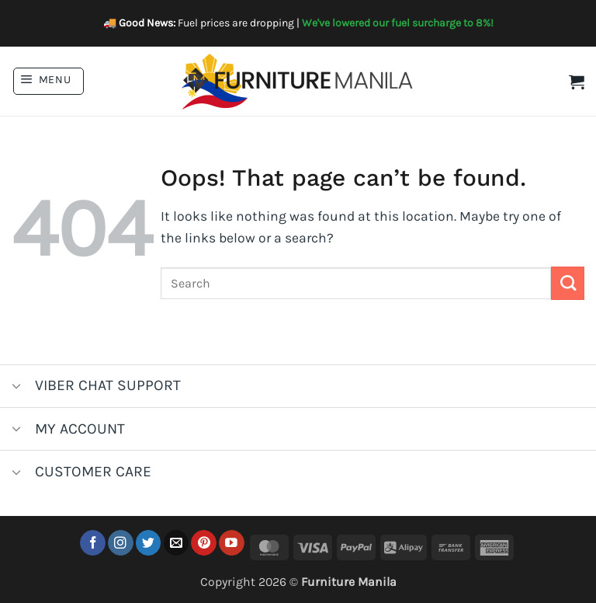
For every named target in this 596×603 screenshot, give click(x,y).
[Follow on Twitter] (148, 543)
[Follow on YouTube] (231, 543)
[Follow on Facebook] (93, 543)
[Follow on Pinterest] (204, 543)
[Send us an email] (176, 543)
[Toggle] (16, 387)
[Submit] (567, 283)
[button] (48, 81)
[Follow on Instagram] (120, 543)
